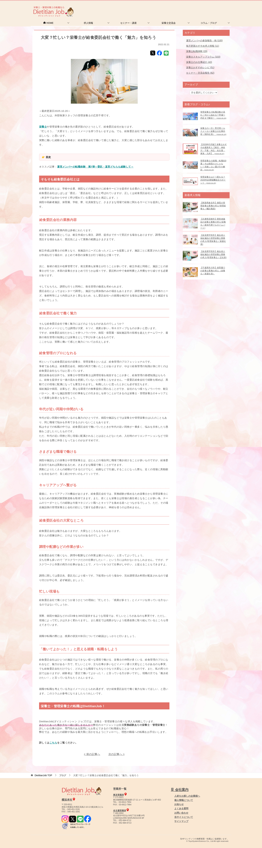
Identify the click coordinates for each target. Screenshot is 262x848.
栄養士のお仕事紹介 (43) (199, 62)
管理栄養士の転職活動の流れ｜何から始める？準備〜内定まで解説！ (213, 115)
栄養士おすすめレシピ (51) (200, 67)
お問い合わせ (181, 813)
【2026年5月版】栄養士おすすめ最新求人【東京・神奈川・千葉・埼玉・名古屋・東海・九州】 (213, 149)
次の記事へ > (116, 754)
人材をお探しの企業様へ (208, 7)
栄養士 (43, 126)
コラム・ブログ (209, 23)
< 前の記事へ (92, 754)
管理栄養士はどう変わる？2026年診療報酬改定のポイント (213, 180)
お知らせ (179, 804)
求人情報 (88, 23)
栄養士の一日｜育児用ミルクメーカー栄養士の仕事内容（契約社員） (213, 131)
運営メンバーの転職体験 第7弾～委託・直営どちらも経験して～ (95, 166)
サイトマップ (181, 821)
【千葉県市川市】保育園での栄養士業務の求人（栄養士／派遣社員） (212, 270)
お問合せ (174, 7)
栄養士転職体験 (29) (196, 51)
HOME (48, 23)
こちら (53, 742)
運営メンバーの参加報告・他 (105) (204, 40)
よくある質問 (181, 808)
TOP (43, 775)
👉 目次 (46, 157)
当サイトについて (183, 817)
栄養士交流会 (169, 23)
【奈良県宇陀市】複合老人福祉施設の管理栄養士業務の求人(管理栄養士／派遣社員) (213, 239)
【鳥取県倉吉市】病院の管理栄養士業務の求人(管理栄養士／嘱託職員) (213, 206)
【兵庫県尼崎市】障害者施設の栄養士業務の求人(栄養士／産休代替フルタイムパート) (213, 223)
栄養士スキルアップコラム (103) (203, 56)
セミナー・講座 (128, 23)
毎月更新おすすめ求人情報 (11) (202, 46)
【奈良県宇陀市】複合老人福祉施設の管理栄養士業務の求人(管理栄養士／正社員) (213, 254)
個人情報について (183, 800)
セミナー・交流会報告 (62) (200, 72)
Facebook (159, 53)
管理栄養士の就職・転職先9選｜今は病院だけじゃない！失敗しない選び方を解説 (213, 165)
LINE (166, 53)
